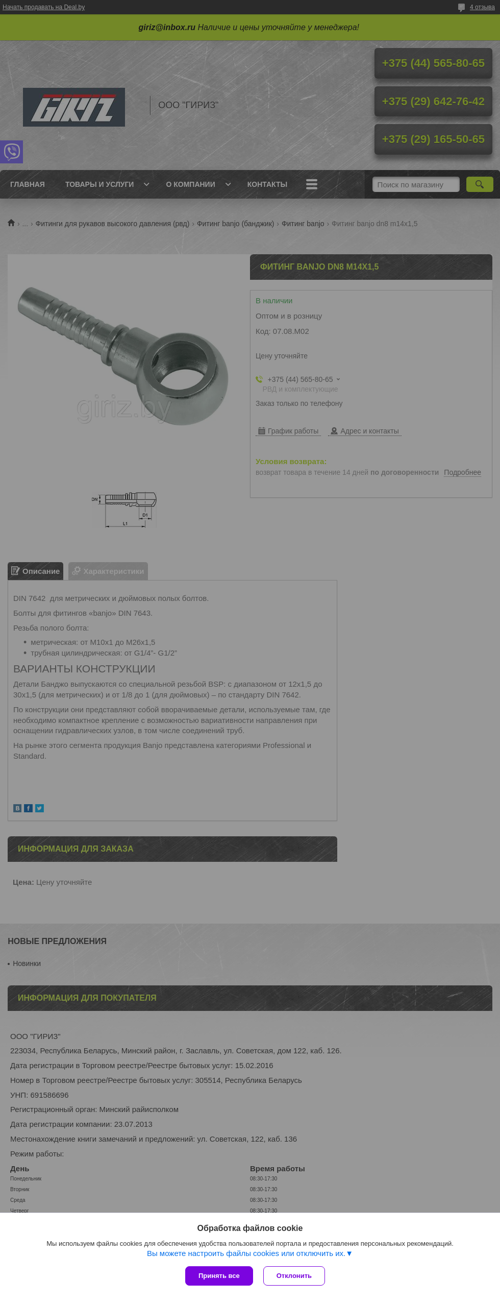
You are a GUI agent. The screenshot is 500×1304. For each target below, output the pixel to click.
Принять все (219, 1275)
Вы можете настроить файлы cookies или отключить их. (246, 1253)
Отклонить (294, 1275)
